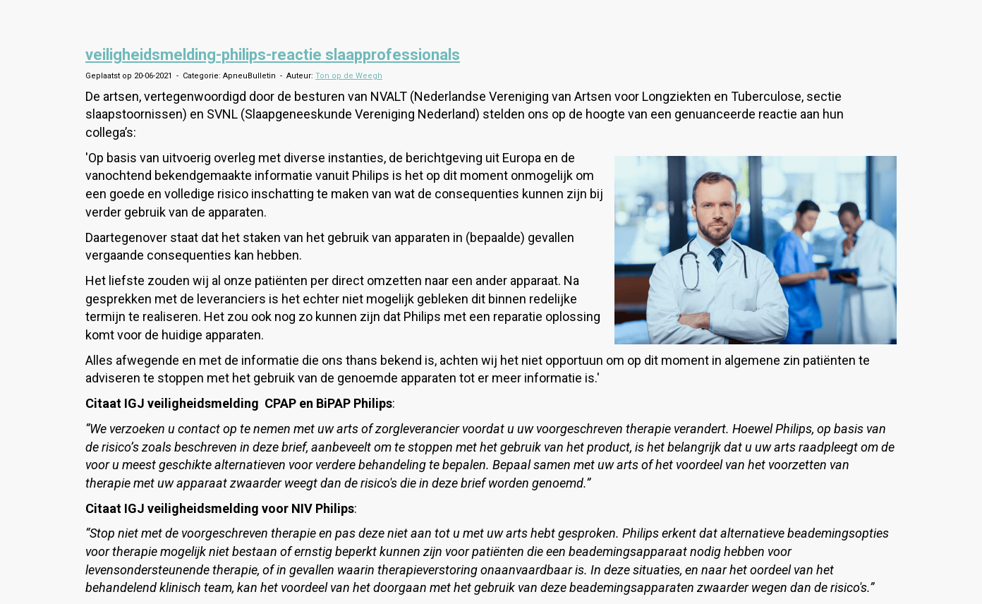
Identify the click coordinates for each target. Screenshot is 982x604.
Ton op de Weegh (348, 75)
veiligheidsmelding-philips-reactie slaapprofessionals (272, 55)
